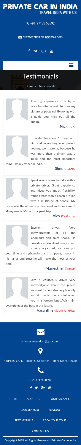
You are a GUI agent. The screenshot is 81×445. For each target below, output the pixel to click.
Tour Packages (60, 399)
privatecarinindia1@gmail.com (40, 341)
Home (29, 86)
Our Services (30, 409)
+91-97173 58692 (40, 380)
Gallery (54, 409)
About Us (33, 399)
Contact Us (40, 431)
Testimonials (24, 420)
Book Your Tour (55, 420)
